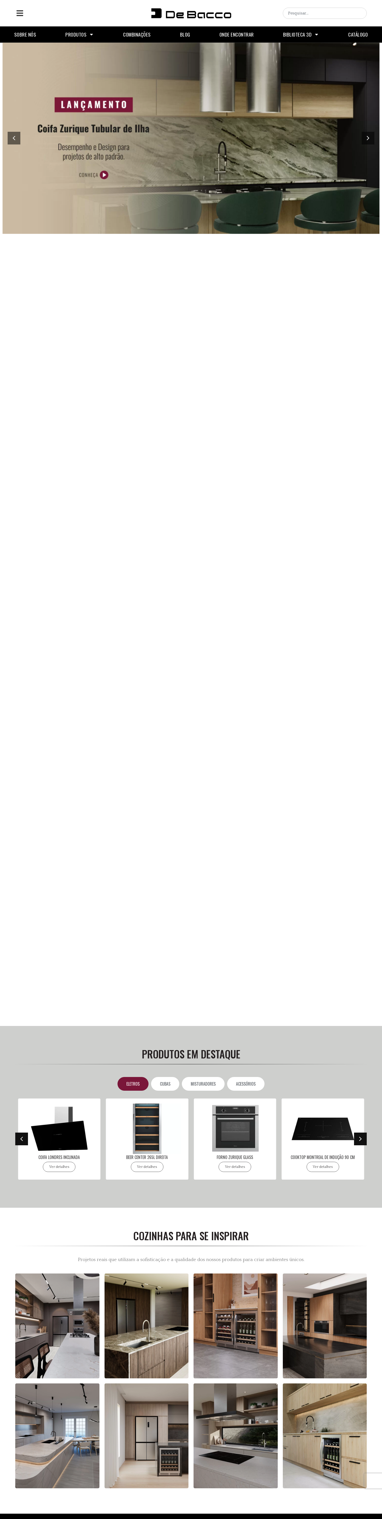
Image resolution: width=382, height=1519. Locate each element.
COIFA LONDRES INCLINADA (59, 1157)
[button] (19, 13)
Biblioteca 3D (301, 34)
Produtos (79, 34)
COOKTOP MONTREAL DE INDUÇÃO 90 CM (323, 1157)
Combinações (137, 34)
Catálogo (358, 34)
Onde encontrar (236, 34)
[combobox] (325, 13)
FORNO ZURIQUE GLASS (235, 1157)
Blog (185, 34)
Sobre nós (25, 34)
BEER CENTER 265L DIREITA (147, 1157)
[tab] (133, 1084)
